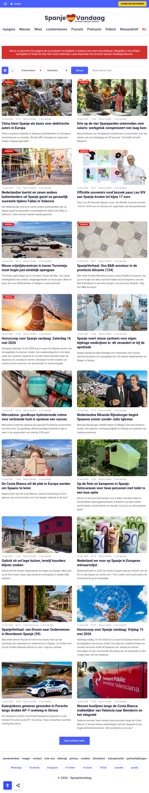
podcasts (94, 29)
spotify (134, 767)
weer (38, 29)
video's (110, 29)
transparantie (116, 758)
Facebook (34, 767)
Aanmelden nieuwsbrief (132, 4)
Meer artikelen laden (74, 740)
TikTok (103, 767)
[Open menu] (5, 4)
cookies (85, 758)
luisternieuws (56, 29)
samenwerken (11, 758)
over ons (49, 758)
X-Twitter (70, 767)
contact (37, 758)
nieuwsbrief (129, 29)
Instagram (52, 767)
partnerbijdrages (136, 758)
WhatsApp (16, 767)
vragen (26, 758)
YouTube (87, 767)
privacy (73, 758)
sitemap (62, 758)
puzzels (77, 29)
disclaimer (99, 758)
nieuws (24, 29)
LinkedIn (118, 767)
